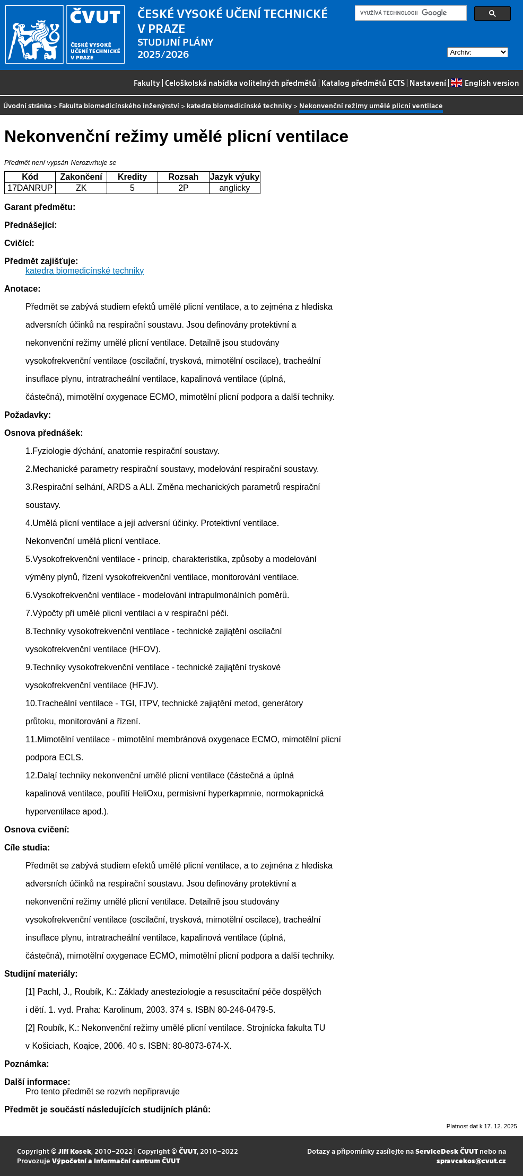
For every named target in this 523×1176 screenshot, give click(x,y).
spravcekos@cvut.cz (471, 1160)
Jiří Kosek (74, 1151)
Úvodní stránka (27, 105)
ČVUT (188, 1151)
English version (485, 82)
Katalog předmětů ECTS (363, 82)
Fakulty (147, 82)
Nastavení (427, 82)
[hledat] (409, 13)
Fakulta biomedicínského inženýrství (119, 105)
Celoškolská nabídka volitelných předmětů (241, 82)
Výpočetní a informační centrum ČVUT (116, 1160)
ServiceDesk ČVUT (446, 1151)
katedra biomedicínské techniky (239, 105)
